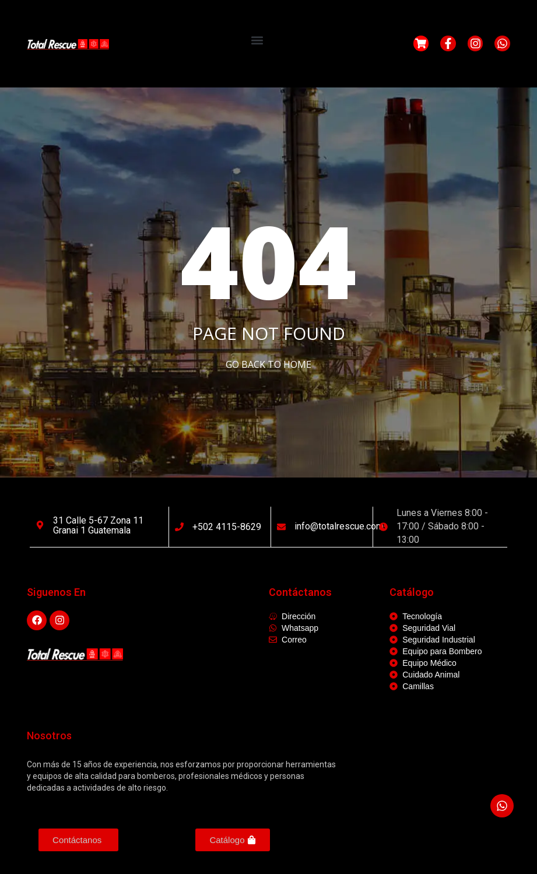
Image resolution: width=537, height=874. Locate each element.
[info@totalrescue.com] (281, 526)
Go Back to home (268, 364)
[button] (256, 40)
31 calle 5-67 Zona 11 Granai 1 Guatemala (98, 525)
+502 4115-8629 (226, 526)
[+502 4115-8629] (179, 526)
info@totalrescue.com (339, 526)
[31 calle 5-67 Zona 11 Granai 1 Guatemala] (40, 525)
